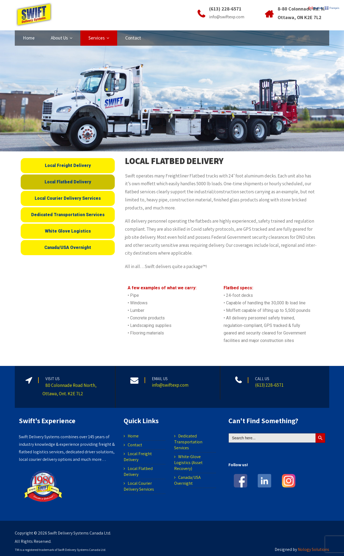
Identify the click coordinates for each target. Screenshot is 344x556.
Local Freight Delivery (138, 456)
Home (29, 38)
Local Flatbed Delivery (138, 471)
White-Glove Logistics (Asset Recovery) (188, 462)
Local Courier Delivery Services (139, 486)
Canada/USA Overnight (187, 480)
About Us (61, 38)
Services (98, 38)
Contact (133, 38)
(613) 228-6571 (225, 9)
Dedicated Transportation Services (188, 442)
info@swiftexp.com (226, 17)
